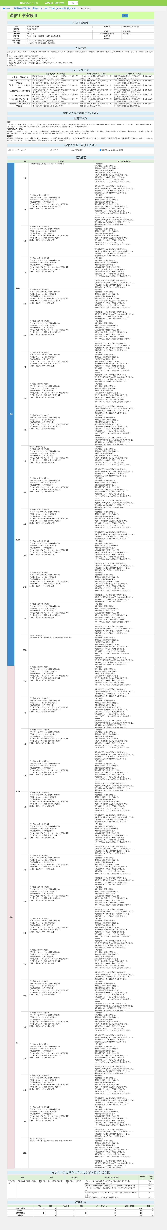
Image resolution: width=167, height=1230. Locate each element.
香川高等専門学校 (22, 8)
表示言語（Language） (55, 3)
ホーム (7, 8)
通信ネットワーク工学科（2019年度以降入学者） (55, 8)
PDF (125, 16)
